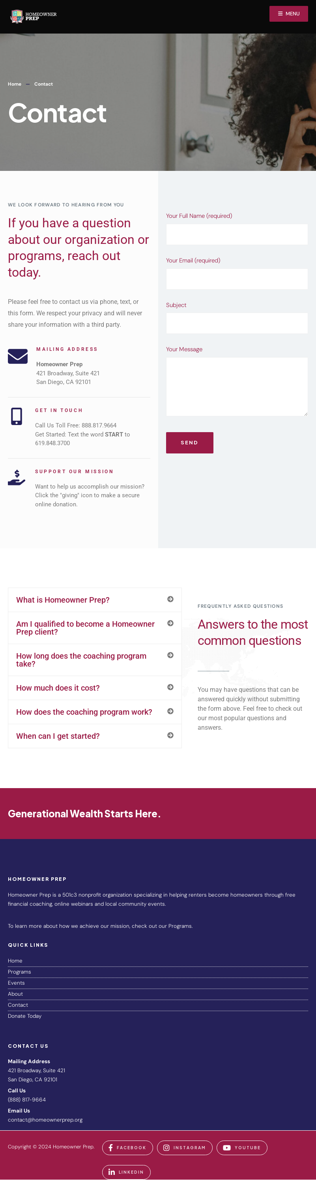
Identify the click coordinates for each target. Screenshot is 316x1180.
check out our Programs (162, 926)
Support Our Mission (74, 471)
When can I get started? (58, 736)
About (15, 994)
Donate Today (24, 1016)
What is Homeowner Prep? (63, 600)
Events (16, 983)
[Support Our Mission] (16, 477)
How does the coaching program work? (84, 712)
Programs (19, 971)
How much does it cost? (58, 688)
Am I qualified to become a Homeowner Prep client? (85, 628)
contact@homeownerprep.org (45, 1119)
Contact (18, 1005)
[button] (94, 600)
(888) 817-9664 (27, 1099)
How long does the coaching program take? (81, 660)
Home (14, 84)
